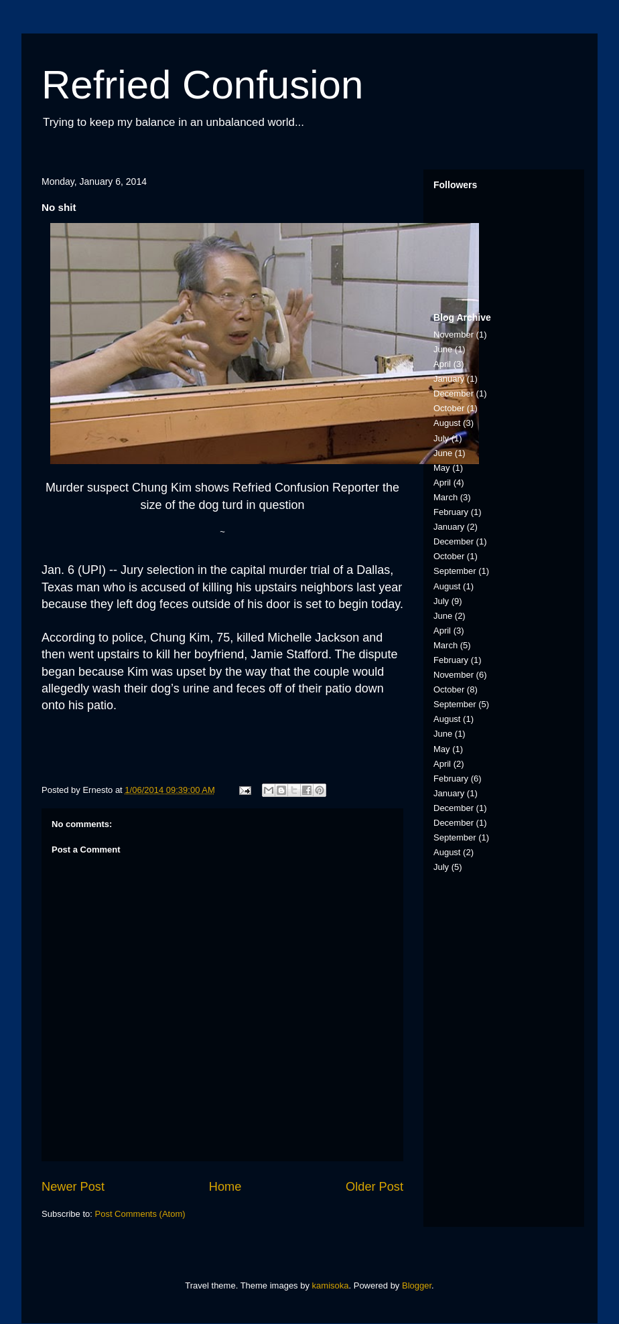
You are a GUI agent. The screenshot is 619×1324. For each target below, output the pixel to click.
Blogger (416, 1285)
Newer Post (73, 1186)
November (453, 334)
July (441, 438)
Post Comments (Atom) (140, 1214)
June (442, 349)
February (450, 512)
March (445, 497)
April (442, 364)
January (448, 379)
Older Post (374, 1186)
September (454, 571)
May (441, 468)
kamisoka (330, 1285)
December (453, 393)
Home (225, 1186)
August (446, 423)
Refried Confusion (202, 84)
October (448, 408)
